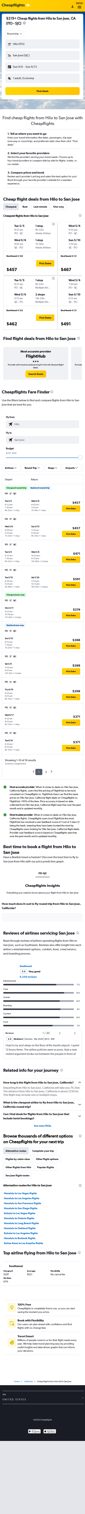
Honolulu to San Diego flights (20, 1208)
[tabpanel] (42, 913)
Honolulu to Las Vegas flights (20, 1193)
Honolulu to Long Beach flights (21, 1223)
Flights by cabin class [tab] (18, 1159)
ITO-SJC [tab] (42, 873)
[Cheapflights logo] (13, 5)
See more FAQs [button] (42, 1125)
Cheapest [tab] (11, 206)
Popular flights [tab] (45, 1167)
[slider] (80, 457)
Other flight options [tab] (47, 1159)
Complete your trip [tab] (43, 1150)
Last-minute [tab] (40, 206)
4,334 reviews (28, 976)
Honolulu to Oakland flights (20, 1228)
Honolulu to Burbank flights (19, 1238)
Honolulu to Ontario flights (19, 1218)
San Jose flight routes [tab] (17, 1175)
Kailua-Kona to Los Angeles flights (23, 1243)
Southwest (26, 966)
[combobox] (14, 33)
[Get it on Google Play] (34, 1431)
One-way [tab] (58, 206)
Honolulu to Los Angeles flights (21, 1198)
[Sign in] (72, 6)
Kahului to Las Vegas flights (19, 1213)
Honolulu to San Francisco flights (22, 1203)
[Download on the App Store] (49, 1431)
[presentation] (24, 23)
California (28, 1381)
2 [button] (46, 772)
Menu (79, 6)
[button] (42, 44)
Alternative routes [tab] (16, 1150)
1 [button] (38, 772)
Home (17, 1381)
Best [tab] (25, 206)
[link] (36, 374)
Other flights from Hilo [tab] (18, 1167)
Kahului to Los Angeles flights (21, 1233)
